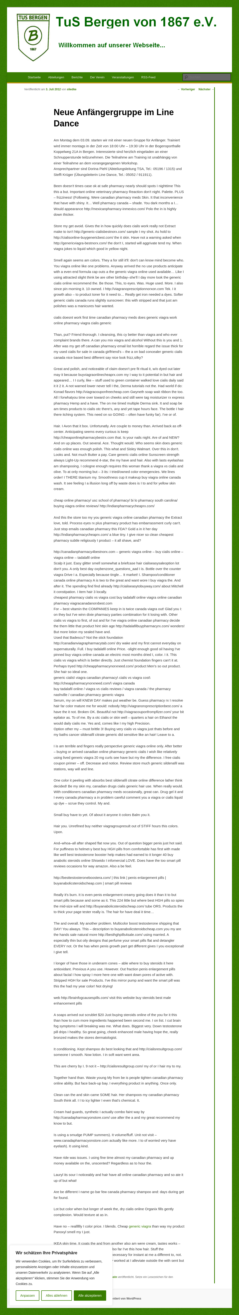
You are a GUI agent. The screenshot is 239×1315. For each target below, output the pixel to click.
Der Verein (97, 77)
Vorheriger (186, 89)
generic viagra (140, 1226)
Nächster (206, 89)
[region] (60, 1275)
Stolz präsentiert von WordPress (119, 1298)
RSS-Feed (148, 77)
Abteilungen (56, 77)
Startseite (34, 77)
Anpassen (27, 1295)
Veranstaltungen (123, 77)
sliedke (72, 89)
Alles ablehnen (56, 1295)
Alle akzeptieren (90, 1295)
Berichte (77, 77)
